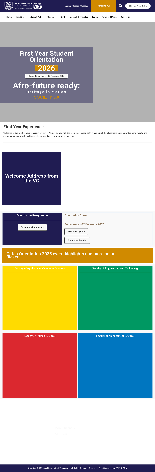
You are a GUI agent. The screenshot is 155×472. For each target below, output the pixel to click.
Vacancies (6, 418)
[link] (68, 6)
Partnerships (7, 424)
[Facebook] (57, 419)
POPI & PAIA (121, 468)
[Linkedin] (69, 419)
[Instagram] (75, 419)
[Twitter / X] (63, 419)
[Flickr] (93, 419)
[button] (121, 6)
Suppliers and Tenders (12, 421)
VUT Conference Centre (12, 457)
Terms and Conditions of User (102, 468)
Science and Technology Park (15, 460)
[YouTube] (87, 419)
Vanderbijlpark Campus (12, 454)
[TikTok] (81, 419)
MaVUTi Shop (8, 427)
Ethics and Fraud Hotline (12, 434)
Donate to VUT (8, 431)
